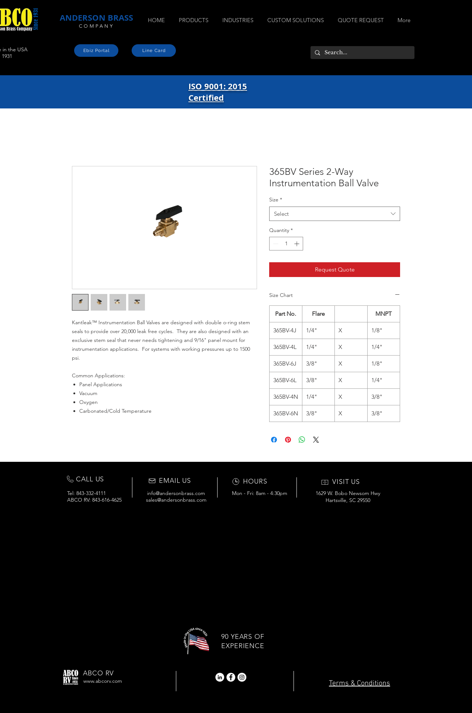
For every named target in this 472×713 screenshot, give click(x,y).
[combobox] (334, 214)
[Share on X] (316, 439)
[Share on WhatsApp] (302, 439)
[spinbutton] (286, 243)
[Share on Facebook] (274, 439)
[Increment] (297, 243)
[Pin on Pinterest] (288, 439)
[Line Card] (154, 50)
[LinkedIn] (219, 677)
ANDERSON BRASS (96, 17)
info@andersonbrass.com (176, 493)
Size (275, 199)
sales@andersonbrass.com (176, 499)
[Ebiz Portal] (96, 50)
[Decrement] (275, 243)
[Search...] (361, 52)
